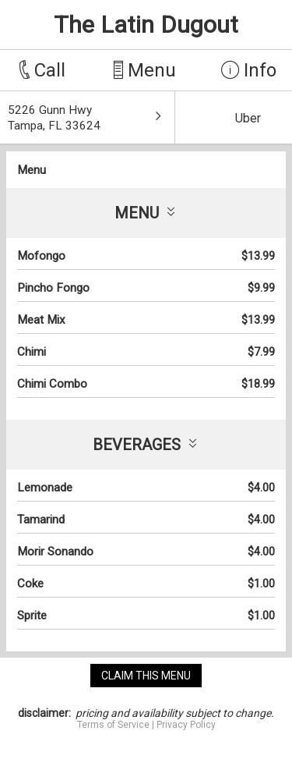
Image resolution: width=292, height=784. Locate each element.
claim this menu (146, 675)
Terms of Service (113, 724)
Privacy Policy (186, 724)
